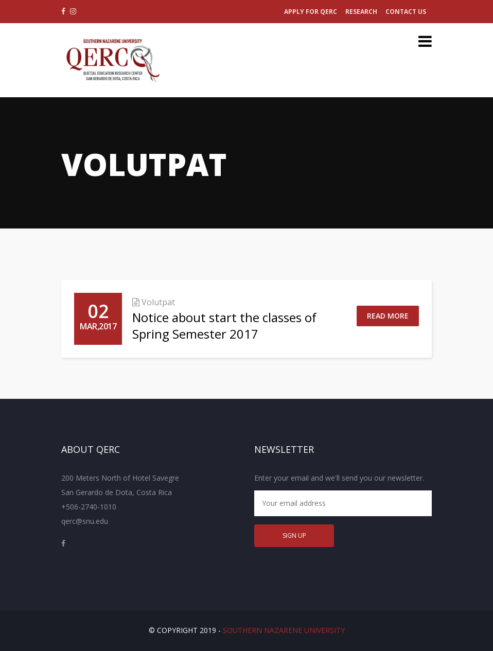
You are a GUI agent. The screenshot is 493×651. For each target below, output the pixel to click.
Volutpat (158, 302)
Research (361, 11)
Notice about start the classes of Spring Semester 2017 (224, 325)
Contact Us (405, 11)
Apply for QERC (310, 11)
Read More (388, 316)
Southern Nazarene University (284, 630)
